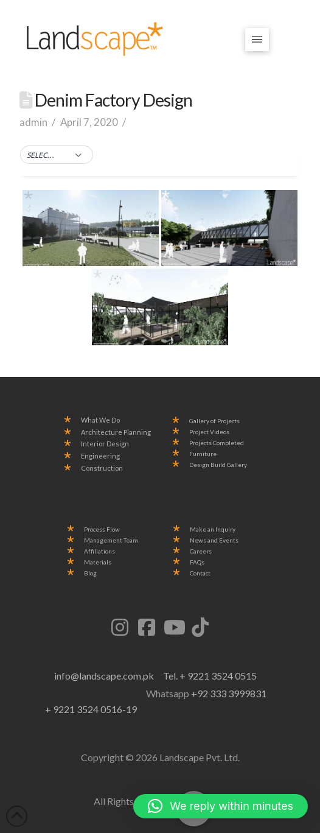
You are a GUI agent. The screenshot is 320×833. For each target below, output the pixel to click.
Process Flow (102, 529)
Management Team (111, 540)
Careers (201, 551)
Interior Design (105, 444)
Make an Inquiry (212, 529)
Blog (90, 573)
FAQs (197, 562)
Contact (200, 573)
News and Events (214, 540)
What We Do (100, 420)
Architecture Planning (116, 432)
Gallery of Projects (214, 421)
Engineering (100, 456)
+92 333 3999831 (228, 693)
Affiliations (99, 551)
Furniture (203, 453)
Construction (102, 468)
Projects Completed (216, 443)
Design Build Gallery (218, 464)
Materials (97, 562)
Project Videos (209, 432)
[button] (257, 40)
